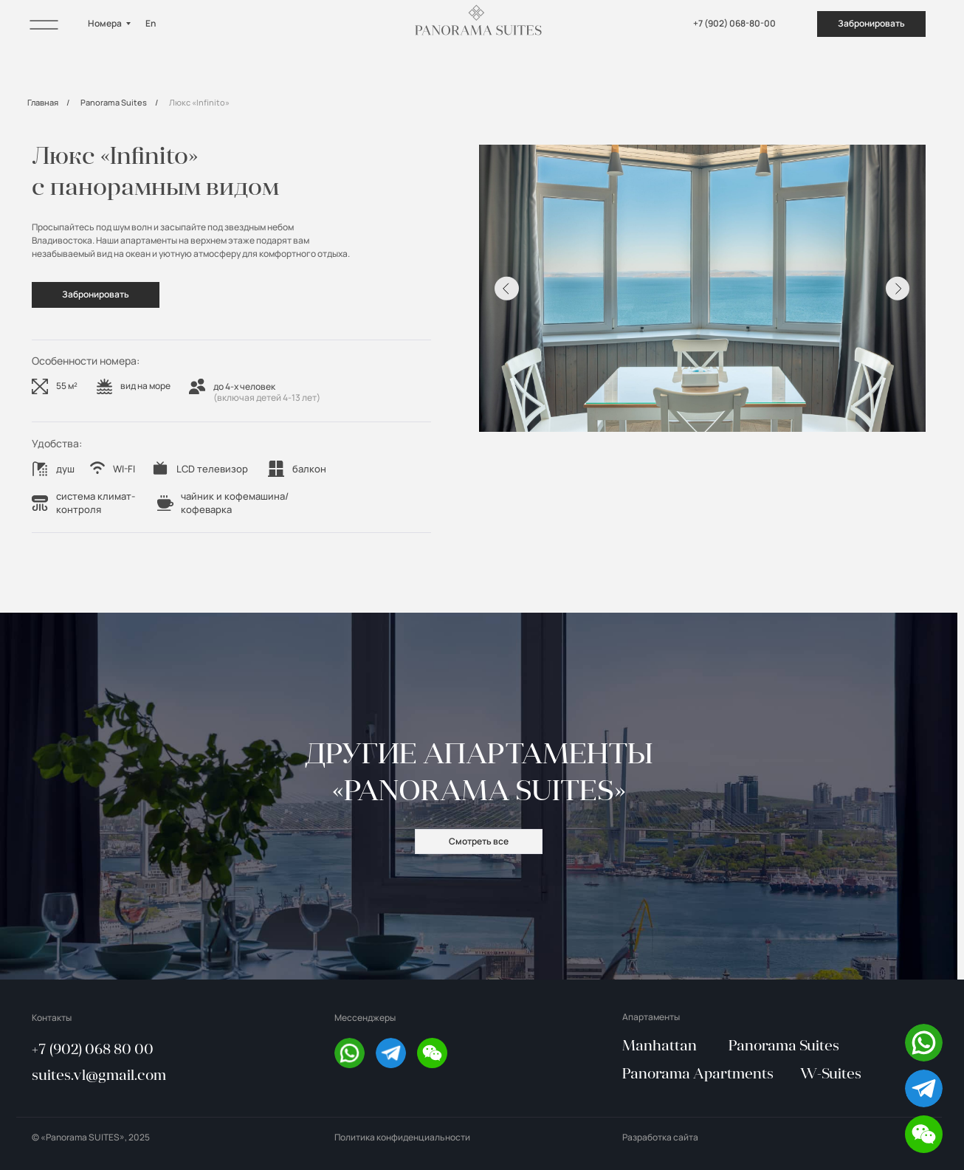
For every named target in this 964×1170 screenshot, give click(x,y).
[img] (44, 24)
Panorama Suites (113, 102)
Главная (42, 102)
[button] (924, 1134)
